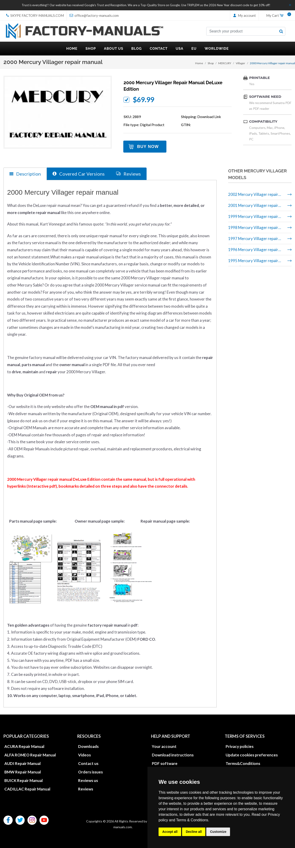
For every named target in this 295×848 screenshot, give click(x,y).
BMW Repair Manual (22, 771)
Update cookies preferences (252, 754)
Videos (84, 754)
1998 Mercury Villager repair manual (253, 229)
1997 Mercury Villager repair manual (253, 240)
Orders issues (90, 771)
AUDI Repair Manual (22, 763)
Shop (211, 63)
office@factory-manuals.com (94, 15)
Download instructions (173, 754)
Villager (240, 63)
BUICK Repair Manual (23, 780)
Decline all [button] (194, 832)
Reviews (85, 788)
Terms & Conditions (192, 820)
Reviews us (88, 780)
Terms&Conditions (243, 763)
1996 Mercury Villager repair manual (253, 251)
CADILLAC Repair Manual (27, 788)
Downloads (88, 746)
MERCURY (224, 63)
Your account (164, 746)
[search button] (281, 31)
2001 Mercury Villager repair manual (253, 207)
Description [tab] (25, 174)
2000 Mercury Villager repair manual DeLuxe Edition (173, 86)
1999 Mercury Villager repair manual (253, 218)
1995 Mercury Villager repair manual (253, 262)
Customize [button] (218, 832)
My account (244, 15)
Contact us (88, 763)
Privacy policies (240, 746)
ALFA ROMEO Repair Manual (30, 754)
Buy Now (148, 146)
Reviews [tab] (128, 173)
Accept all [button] (169, 832)
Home (199, 63)
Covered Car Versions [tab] (79, 173)
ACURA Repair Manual (24, 746)
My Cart (277, 15)
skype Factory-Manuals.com (35, 15)
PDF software (164, 763)
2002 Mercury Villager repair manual (253, 196)
